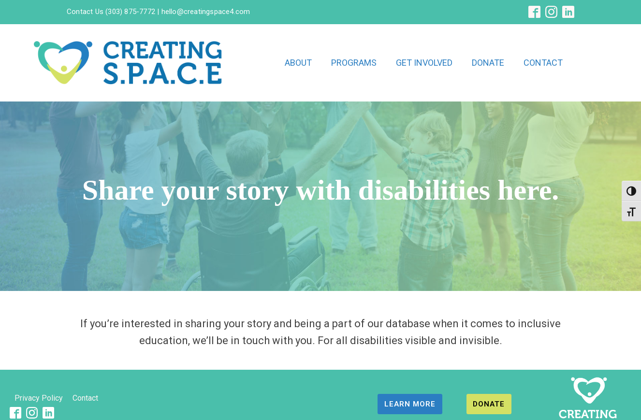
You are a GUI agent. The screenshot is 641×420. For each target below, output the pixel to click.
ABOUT (298, 63)
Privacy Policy (39, 398)
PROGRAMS (354, 63)
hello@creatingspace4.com (204, 11)
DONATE (488, 63)
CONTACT (543, 63)
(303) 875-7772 (130, 11)
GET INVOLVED (424, 63)
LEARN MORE (410, 404)
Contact (85, 398)
